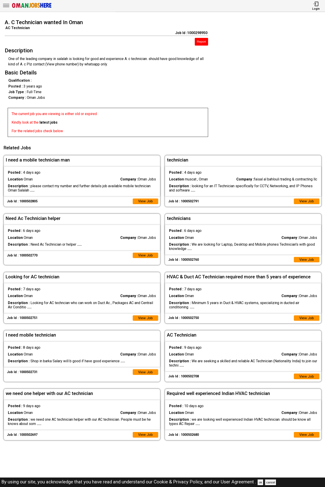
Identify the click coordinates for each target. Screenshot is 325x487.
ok (260, 482)
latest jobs (48, 122)
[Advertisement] (270, 79)
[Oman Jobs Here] (32, 8)
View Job (145, 200)
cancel (270, 482)
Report (201, 41)
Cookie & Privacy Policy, (179, 482)
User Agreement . (238, 482)
